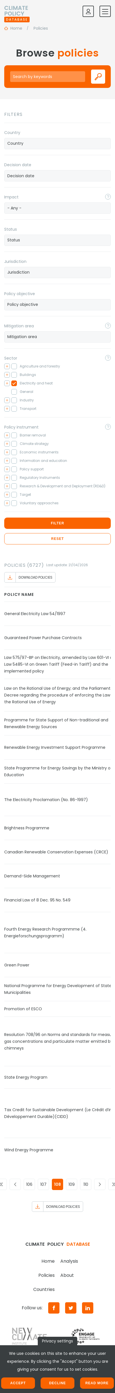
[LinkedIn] (87, 1308)
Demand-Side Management (32, 876)
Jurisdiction (15, 261)
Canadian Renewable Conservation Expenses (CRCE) (56, 852)
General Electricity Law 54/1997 (34, 614)
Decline (57, 1383)
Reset (57, 539)
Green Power (16, 965)
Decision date (17, 165)
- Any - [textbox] (14, 208)
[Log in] (88, 11)
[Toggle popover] (108, 197)
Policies (46, 1275)
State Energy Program (25, 1077)
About (67, 1275)
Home (48, 1261)
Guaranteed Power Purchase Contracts (43, 638)
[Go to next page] (99, 1184)
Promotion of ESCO (23, 1009)
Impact (11, 197)
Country (12, 132)
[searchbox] (57, 143)
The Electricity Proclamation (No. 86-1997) (46, 800)
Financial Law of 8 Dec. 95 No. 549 (37, 900)
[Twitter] (70, 1308)
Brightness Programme (26, 828)
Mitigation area (19, 326)
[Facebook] (53, 1308)
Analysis (69, 1261)
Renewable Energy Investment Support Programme (54, 747)
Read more (97, 1383)
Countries (44, 1289)
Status (10, 229)
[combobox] (57, 143)
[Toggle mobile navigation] (105, 11)
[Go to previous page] (15, 1184)
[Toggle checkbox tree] (7, 366)
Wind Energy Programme (28, 1150)
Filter (57, 523)
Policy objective (19, 294)
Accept (18, 1383)
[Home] (17, 11)
